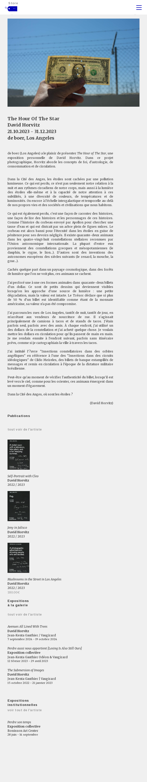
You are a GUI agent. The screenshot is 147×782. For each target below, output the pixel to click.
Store (13, 3)
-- (14, 8)
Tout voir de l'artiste (25, 429)
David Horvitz (24, 125)
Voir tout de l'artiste (25, 710)
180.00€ (14, 592)
